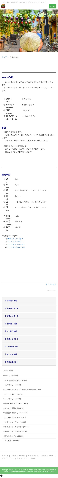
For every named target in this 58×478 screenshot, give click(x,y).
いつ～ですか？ (12, 399)
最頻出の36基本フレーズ (15, 403)
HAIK (52, 471)
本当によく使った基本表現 (16, 427)
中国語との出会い (18, 455)
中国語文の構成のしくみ (15, 413)
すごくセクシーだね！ (16, 241)
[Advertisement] (29, 67)
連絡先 (33, 458)
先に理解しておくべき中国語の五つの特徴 (22, 389)
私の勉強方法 (33, 455)
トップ (4, 57)
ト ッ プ (5, 455)
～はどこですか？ (13, 394)
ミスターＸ (16, 470)
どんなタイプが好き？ (16, 244)
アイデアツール (8, 458)
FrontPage (10, 376)
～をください (11, 441)
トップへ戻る (51, 284)
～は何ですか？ (12, 385)
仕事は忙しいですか (15, 239)
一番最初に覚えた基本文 (15, 431)
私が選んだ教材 (47, 455)
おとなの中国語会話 (13, 408)
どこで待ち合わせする (16, 247)
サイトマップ (22, 458)
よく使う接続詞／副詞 (15, 380)
